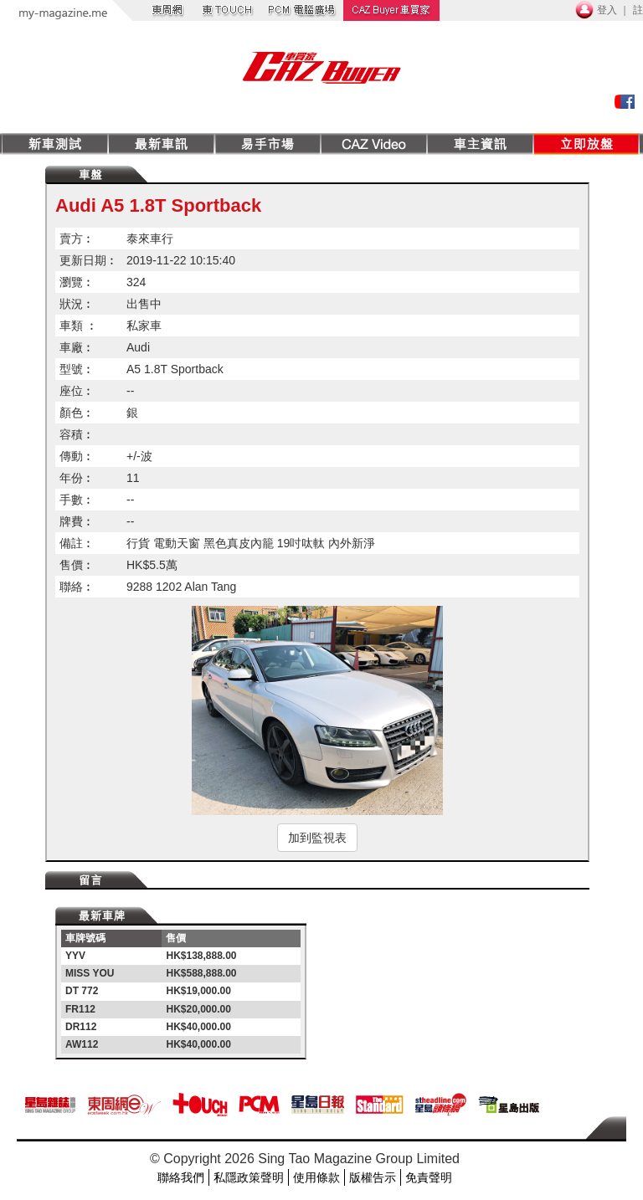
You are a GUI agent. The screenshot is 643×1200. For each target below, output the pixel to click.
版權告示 (372, 1177)
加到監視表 (317, 837)
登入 (607, 10)
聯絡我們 (180, 1177)
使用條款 (316, 1177)
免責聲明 (428, 1177)
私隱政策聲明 (248, 1177)
